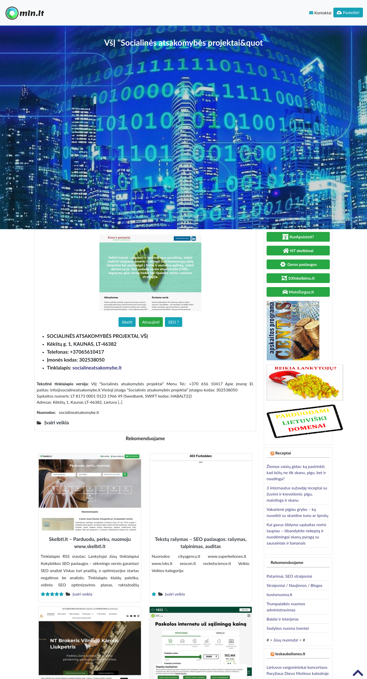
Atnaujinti (151, 321)
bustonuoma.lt (279, 594)
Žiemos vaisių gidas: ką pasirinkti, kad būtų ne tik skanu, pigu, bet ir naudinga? (296, 472)
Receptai (283, 452)
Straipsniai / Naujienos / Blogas (294, 585)
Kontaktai (320, 12)
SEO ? (173, 321)
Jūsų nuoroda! (285, 639)
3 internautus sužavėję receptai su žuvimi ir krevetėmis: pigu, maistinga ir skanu (297, 493)
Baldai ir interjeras (283, 618)
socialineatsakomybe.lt (97, 368)
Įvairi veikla (82, 593)
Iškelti (127, 321)
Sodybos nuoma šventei (288, 628)
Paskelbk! (348, 12)
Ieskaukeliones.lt (290, 653)
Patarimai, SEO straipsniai (289, 576)
